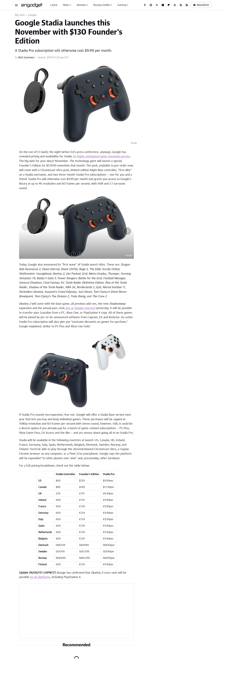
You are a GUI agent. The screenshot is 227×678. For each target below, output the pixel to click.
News (66, 5)
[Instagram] (150, 5)
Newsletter (201, 5)
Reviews (81, 5)
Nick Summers (26, 57)
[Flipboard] (168, 5)
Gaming (121, 5)
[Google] (180, 5)
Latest (53, 5)
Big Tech (20, 15)
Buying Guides (101, 5)
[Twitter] (156, 5)
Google (32, 15)
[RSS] (186, 5)
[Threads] (174, 5)
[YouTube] (162, 5)
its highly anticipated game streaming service (101, 156)
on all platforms (40, 577)
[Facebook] (145, 5)
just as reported (80, 308)
